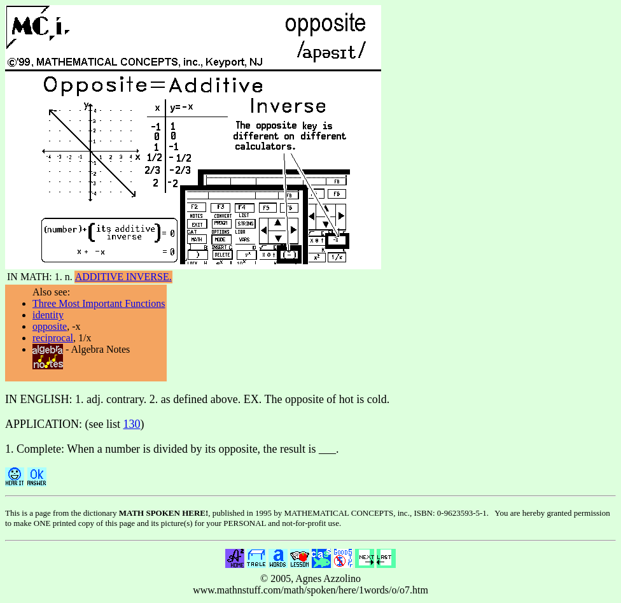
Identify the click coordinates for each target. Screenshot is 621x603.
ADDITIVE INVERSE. (123, 276)
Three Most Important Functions (98, 303)
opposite (49, 326)
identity (48, 314)
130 (132, 424)
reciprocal (52, 337)
